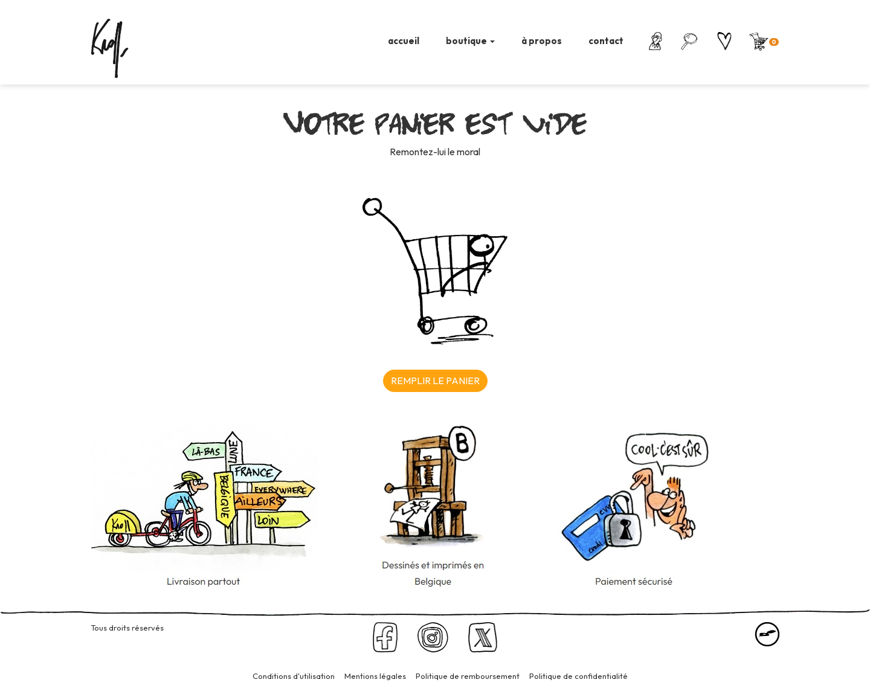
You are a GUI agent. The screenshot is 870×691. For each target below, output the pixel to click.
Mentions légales (375, 676)
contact (606, 41)
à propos (541, 41)
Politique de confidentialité (578, 676)
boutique (470, 41)
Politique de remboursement (468, 676)
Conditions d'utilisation (294, 676)
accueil (403, 41)
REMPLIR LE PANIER (435, 380)
